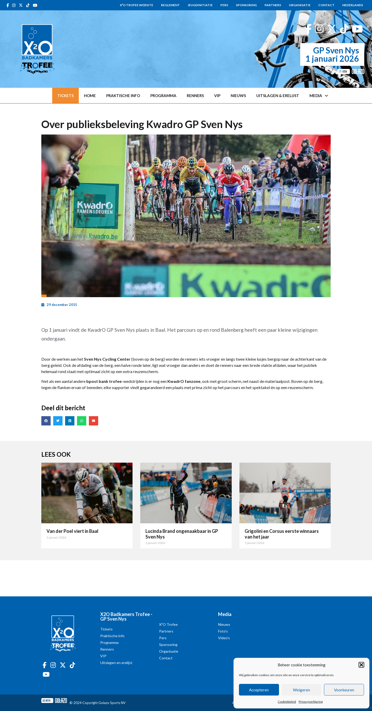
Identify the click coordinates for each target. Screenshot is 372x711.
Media (318, 95)
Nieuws (238, 95)
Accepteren (259, 690)
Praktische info (123, 95)
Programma (163, 95)
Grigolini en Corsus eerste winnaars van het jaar (282, 534)
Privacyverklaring (311, 702)
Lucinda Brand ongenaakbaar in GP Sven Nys (181, 534)
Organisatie (300, 5)
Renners (195, 95)
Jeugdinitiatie (200, 5)
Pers (224, 5)
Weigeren (301, 690)
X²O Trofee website (136, 5)
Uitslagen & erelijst (277, 95)
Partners (273, 5)
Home (90, 95)
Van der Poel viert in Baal (72, 531)
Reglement (170, 5)
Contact (326, 5)
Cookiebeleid (287, 702)
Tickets (65, 95)
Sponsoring (246, 5)
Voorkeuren (344, 690)
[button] (361, 664)
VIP (217, 95)
